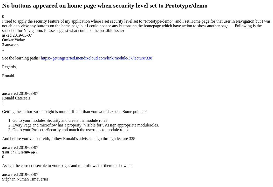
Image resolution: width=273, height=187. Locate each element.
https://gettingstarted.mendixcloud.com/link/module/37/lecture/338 (96, 58)
